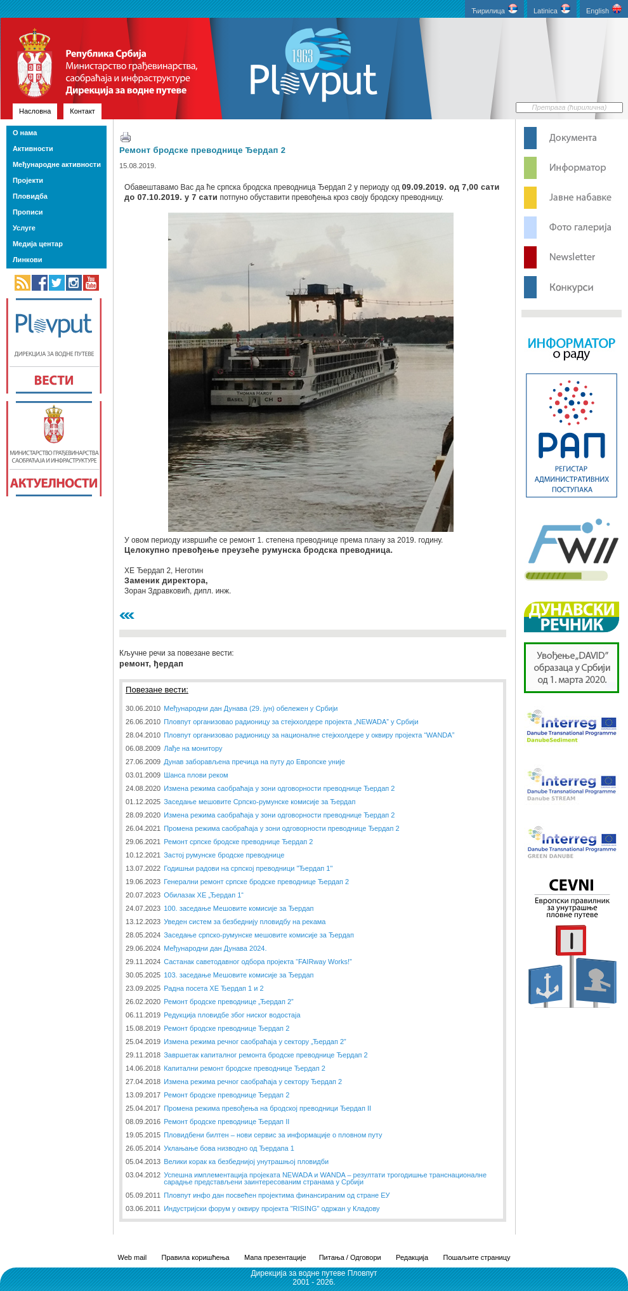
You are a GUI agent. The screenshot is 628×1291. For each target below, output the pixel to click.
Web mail (132, 1257)
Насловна (35, 111)
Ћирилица (494, 9)
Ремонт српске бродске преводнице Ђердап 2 (238, 841)
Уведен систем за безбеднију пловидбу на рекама (244, 921)
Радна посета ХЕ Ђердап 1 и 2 (213, 988)
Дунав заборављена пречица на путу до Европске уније (254, 761)
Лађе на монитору (193, 748)
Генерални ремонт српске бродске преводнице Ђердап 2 (256, 881)
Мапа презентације (275, 1257)
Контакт (82, 111)
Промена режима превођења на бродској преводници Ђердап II (267, 1108)
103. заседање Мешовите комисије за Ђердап (238, 975)
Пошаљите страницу (476, 1257)
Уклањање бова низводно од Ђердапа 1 (229, 1148)
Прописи (28, 212)
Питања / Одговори (350, 1257)
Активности (33, 148)
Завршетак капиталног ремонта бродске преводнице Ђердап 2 (266, 1055)
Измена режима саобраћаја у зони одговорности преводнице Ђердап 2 (279, 788)
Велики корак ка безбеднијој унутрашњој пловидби (246, 1161)
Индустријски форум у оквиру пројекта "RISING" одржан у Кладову (271, 1208)
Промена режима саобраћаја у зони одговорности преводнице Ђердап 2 (281, 828)
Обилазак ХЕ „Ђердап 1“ (204, 895)
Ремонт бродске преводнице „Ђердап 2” (229, 1001)
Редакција (412, 1257)
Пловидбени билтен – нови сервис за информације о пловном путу (273, 1135)
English (604, 9)
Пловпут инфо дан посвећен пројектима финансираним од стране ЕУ (276, 1195)
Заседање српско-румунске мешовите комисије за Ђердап (259, 935)
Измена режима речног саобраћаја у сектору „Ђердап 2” (255, 1041)
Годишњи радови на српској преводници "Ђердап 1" (248, 868)
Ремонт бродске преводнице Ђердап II (226, 1121)
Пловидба (30, 196)
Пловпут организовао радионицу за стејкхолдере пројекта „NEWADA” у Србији (291, 721)
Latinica (551, 9)
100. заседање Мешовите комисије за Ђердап (238, 908)
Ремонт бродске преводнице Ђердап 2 (202, 150)
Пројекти (28, 180)
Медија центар (38, 244)
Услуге (24, 228)
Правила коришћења (196, 1257)
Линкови (28, 259)
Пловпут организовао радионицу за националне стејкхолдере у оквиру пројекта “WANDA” (309, 735)
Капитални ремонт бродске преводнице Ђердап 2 (244, 1068)
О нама (25, 132)
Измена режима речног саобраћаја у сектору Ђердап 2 (253, 1081)
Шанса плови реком (196, 775)
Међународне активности (57, 164)
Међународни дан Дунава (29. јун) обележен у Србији (250, 708)
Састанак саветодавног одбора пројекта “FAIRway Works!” (258, 961)
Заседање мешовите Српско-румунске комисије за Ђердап (259, 801)
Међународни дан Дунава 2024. (215, 948)
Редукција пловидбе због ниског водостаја (232, 1015)
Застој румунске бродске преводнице (224, 855)
